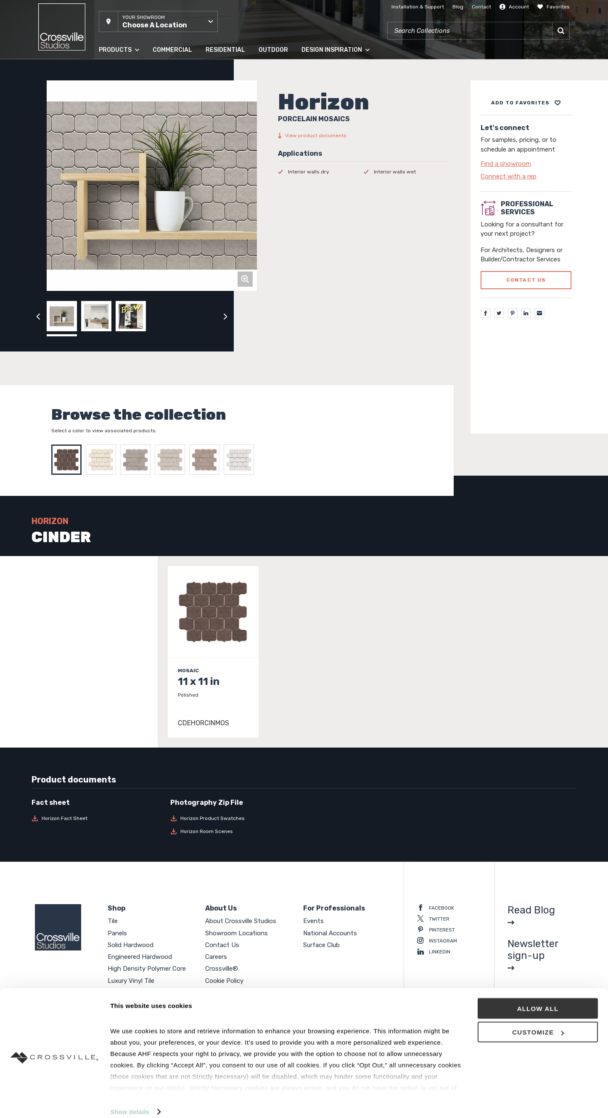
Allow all (538, 998)
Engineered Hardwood (140, 957)
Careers (216, 957)
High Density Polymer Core (147, 968)
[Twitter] (499, 313)
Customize (538, 1022)
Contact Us (222, 945)
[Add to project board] (526, 103)
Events (313, 921)
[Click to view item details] (213, 651)
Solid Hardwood (130, 945)
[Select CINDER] (68, 460)
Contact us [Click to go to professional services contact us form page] (526, 280)
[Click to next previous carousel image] (225, 316)
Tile (113, 921)
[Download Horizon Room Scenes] (234, 831)
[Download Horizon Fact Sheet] (96, 818)
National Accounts (330, 933)
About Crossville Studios (240, 921)
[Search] (561, 31)
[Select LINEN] (103, 460)
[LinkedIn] (526, 313)
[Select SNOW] (241, 460)
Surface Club (321, 945)
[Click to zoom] (245, 279)
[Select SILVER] (172, 460)
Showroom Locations (236, 933)
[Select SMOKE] (206, 460)
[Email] (539, 313)
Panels (117, 933)
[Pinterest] (513, 313)
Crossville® (221, 968)
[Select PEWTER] (137, 460)
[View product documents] (363, 135)
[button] (158, 21)
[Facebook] (486, 313)
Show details (129, 1101)
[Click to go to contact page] (526, 163)
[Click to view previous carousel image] (38, 316)
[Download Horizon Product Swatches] (234, 818)
